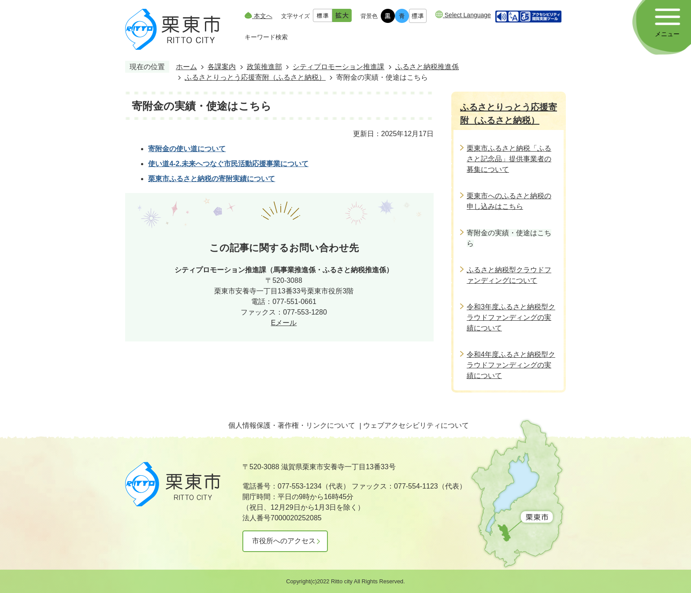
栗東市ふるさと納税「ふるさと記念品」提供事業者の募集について (509, 159)
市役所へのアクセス (284, 541)
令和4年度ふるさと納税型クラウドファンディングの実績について (511, 365)
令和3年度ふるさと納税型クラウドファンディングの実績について (511, 317)
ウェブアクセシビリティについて (416, 425)
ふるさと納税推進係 (427, 66)
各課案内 (222, 66)
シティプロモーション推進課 (338, 66)
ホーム (186, 66)
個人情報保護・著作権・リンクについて (291, 425)
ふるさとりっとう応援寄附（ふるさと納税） (255, 77)
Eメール (284, 322)
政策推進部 (264, 66)
